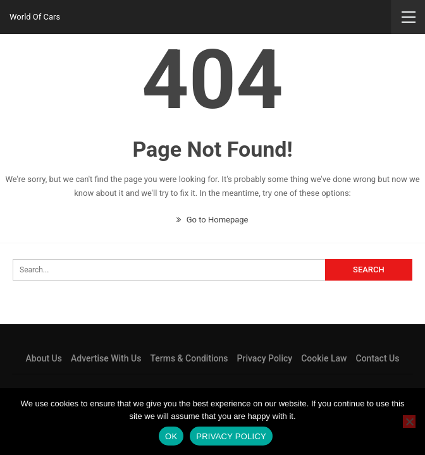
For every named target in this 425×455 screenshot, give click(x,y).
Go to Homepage (212, 219)
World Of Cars (34, 16)
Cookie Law (324, 358)
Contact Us (378, 358)
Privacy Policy (265, 358)
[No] (409, 421)
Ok (171, 436)
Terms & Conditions (189, 358)
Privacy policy (231, 436)
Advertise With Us (106, 358)
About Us (44, 358)
